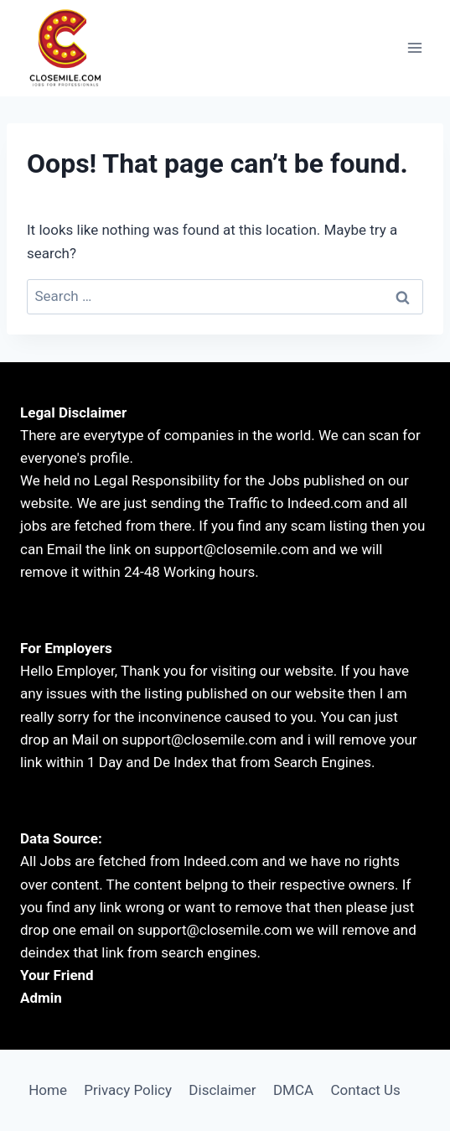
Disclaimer (222, 1090)
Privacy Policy (128, 1090)
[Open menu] (414, 48)
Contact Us (365, 1090)
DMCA (293, 1090)
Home (47, 1090)
